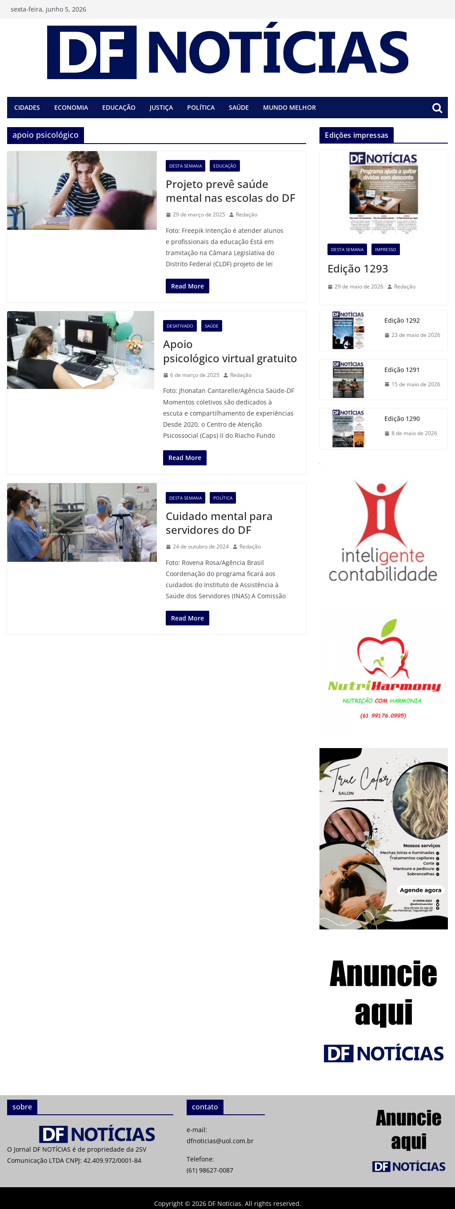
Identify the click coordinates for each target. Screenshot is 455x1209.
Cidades (27, 107)
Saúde (239, 107)
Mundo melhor (289, 107)
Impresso (385, 249)
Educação (119, 107)
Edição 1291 (402, 369)
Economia (71, 107)
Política (201, 107)
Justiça (161, 107)
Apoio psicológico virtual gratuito (230, 350)
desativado (180, 326)
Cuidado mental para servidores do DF (219, 522)
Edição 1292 (402, 320)
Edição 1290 (402, 418)
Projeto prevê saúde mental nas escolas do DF (230, 190)
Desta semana (185, 166)
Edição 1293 (357, 268)
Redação (246, 214)
